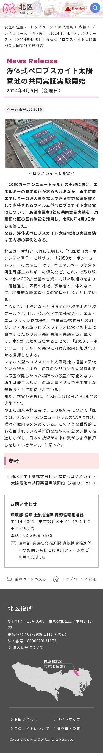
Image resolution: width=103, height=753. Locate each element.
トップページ (42, 26)
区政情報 (66, 26)
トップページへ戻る (79, 578)
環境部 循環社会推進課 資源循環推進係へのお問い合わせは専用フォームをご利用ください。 (55, 549)
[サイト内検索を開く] (95, 8)
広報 (83, 26)
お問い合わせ (26, 719)
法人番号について (28, 647)
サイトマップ (68, 719)
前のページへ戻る (30, 578)
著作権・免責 (68, 728)
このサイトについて (31, 728)
